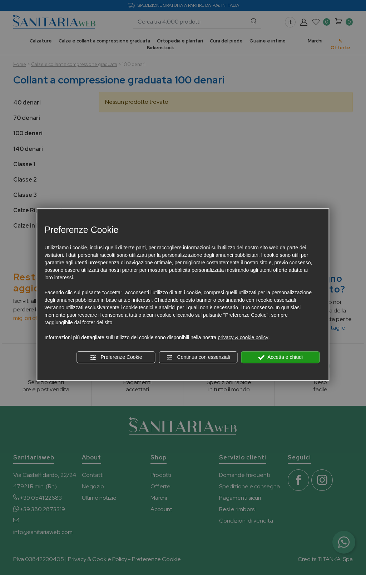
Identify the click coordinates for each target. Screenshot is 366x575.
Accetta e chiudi (280, 357)
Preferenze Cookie (116, 357)
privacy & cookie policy (243, 337)
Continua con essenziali (198, 357)
